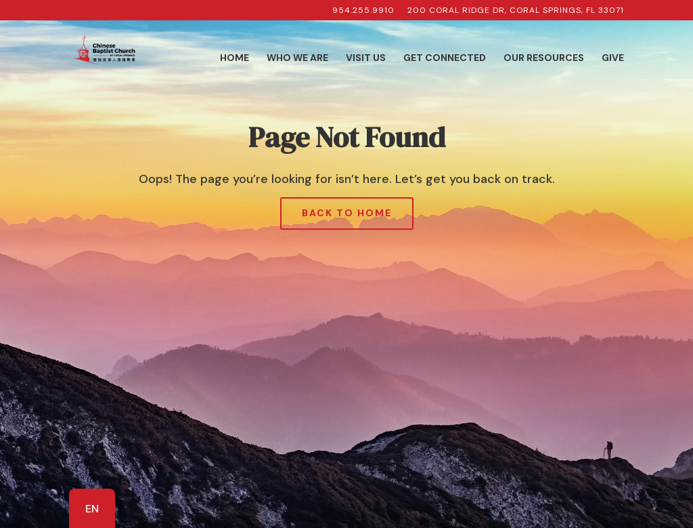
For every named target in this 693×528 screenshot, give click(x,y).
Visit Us (366, 58)
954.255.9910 (363, 11)
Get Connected (444, 58)
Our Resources (544, 58)
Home (234, 58)
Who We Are (297, 58)
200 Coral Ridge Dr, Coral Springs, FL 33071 (515, 11)
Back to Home (347, 213)
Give (613, 58)
